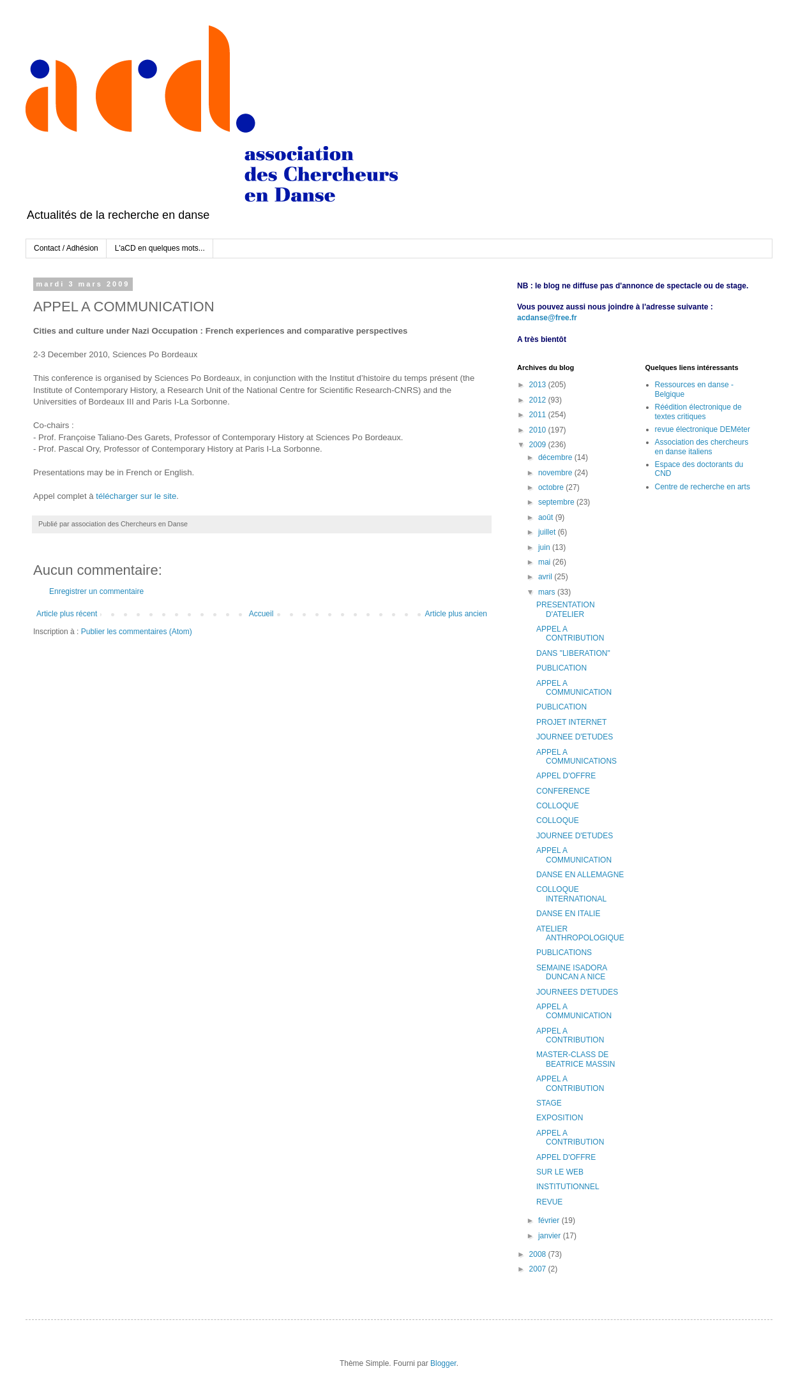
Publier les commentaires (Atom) (136, 631)
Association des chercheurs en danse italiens (702, 447)
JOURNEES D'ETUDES (577, 992)
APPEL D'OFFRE (566, 775)
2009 (538, 444)
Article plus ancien (456, 613)
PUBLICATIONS (564, 952)
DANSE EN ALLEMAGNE (580, 874)
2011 (538, 414)
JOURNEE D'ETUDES (574, 736)
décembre (556, 457)
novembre (556, 472)
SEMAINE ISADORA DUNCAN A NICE (571, 972)
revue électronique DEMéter (702, 429)
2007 (538, 1268)
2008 (538, 1254)
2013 (538, 384)
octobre (552, 487)
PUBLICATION (561, 668)
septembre (557, 502)
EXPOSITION (559, 1117)
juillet (548, 532)
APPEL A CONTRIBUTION (570, 633)
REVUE (549, 1202)
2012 (538, 400)
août (546, 517)
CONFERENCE (563, 791)
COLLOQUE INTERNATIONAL (571, 894)
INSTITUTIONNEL (567, 1186)
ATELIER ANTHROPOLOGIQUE (580, 933)
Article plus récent (66, 613)
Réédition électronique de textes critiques (698, 411)
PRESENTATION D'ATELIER (565, 609)
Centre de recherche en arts (702, 486)
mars (547, 592)
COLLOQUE (557, 805)
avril (546, 576)
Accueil (261, 613)
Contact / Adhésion (66, 248)
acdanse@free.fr (547, 317)
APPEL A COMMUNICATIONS (576, 757)
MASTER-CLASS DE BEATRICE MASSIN (575, 1059)
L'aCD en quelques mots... (160, 248)
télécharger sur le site (136, 496)
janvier (550, 1235)
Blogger (443, 1363)
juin (545, 547)
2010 (538, 430)
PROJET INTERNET (571, 722)
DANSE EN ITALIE (568, 913)
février (550, 1220)
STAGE (549, 1103)
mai (545, 562)
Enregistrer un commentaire (96, 591)
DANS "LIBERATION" (573, 653)
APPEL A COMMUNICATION (574, 688)
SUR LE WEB (559, 1172)
